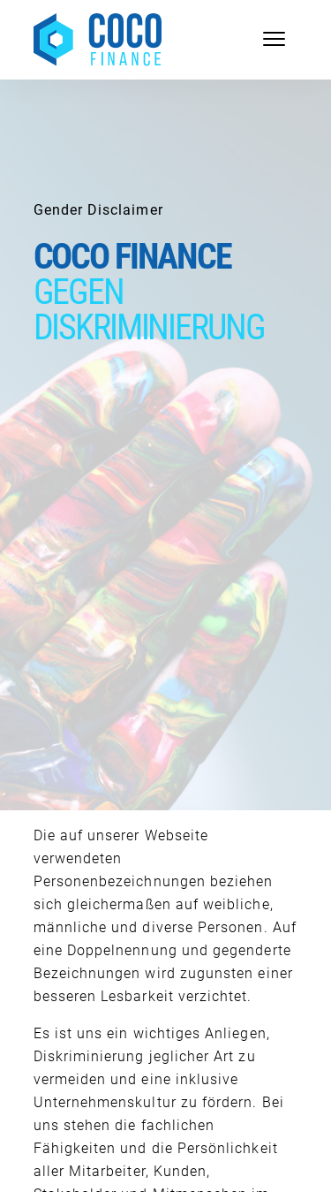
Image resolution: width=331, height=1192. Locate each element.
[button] (32, 1160)
